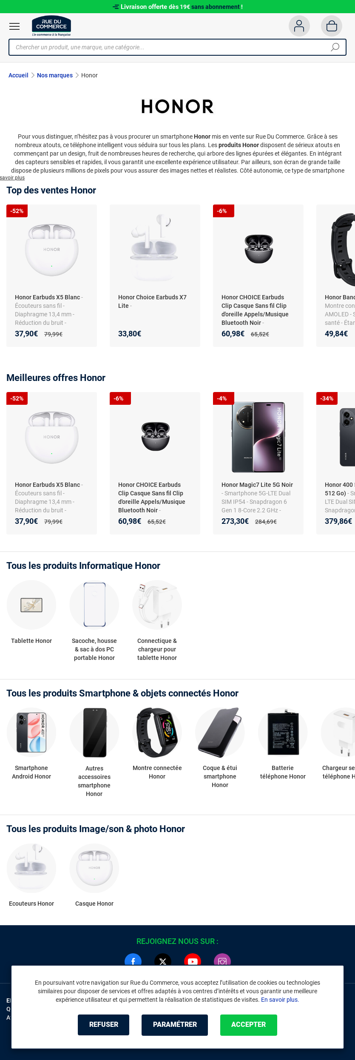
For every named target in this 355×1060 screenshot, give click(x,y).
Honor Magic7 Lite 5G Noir (257, 484)
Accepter (250, 1025)
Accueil (18, 75)
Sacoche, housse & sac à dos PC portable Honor (94, 649)
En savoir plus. (280, 999)
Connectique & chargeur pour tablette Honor (157, 649)
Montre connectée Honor (157, 772)
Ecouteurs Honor (31, 904)
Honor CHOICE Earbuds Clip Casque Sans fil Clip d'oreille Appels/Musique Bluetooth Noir (255, 310)
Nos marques (55, 75)
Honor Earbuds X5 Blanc (47, 297)
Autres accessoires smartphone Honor (94, 780)
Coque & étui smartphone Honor (220, 776)
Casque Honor (94, 904)
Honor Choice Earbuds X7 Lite (152, 301)
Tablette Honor (31, 640)
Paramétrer (175, 1025)
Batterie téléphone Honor (283, 772)
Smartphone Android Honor (31, 772)
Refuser (102, 1025)
